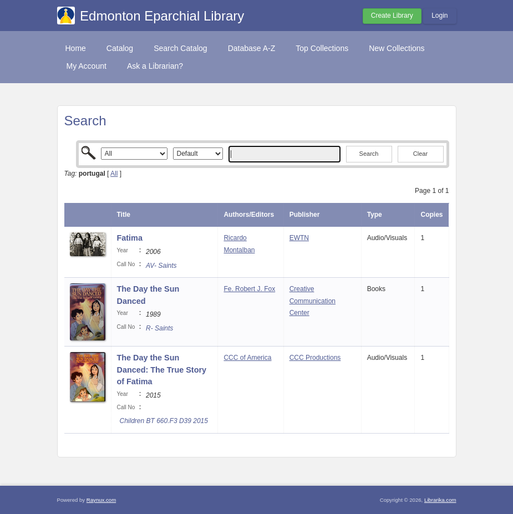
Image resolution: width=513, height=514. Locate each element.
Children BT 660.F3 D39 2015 (164, 421)
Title (123, 214)
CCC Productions (315, 358)
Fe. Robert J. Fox (249, 289)
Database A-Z (252, 48)
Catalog (119, 48)
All (114, 173)
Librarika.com (440, 500)
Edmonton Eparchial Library (162, 15)
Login (439, 15)
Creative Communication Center (312, 301)
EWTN (299, 238)
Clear (420, 153)
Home (75, 48)
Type (374, 214)
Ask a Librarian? (155, 66)
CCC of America (247, 358)
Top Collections (322, 48)
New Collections (396, 48)
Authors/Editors (249, 214)
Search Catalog (180, 48)
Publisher (304, 214)
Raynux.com (101, 500)
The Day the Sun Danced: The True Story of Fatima (162, 369)
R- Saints (159, 328)
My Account (86, 66)
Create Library (392, 15)
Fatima (130, 237)
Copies (431, 214)
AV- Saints (161, 265)
